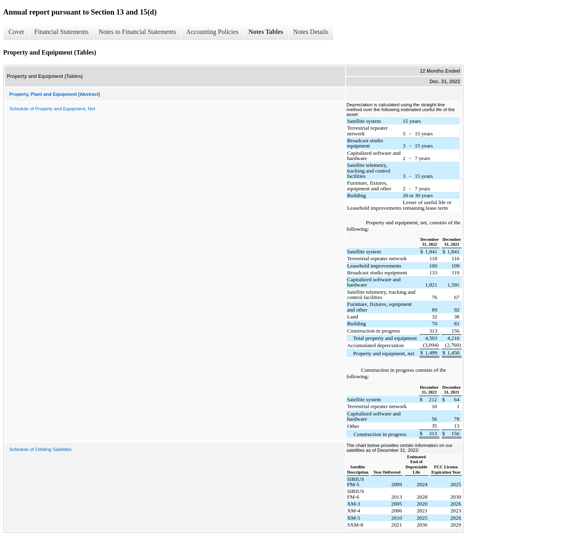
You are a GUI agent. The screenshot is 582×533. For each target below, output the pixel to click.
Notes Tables (266, 31)
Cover (16, 31)
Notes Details (311, 31)
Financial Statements (61, 31)
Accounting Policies (212, 31)
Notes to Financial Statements (137, 31)
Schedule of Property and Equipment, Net (52, 108)
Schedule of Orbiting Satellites (40, 449)
